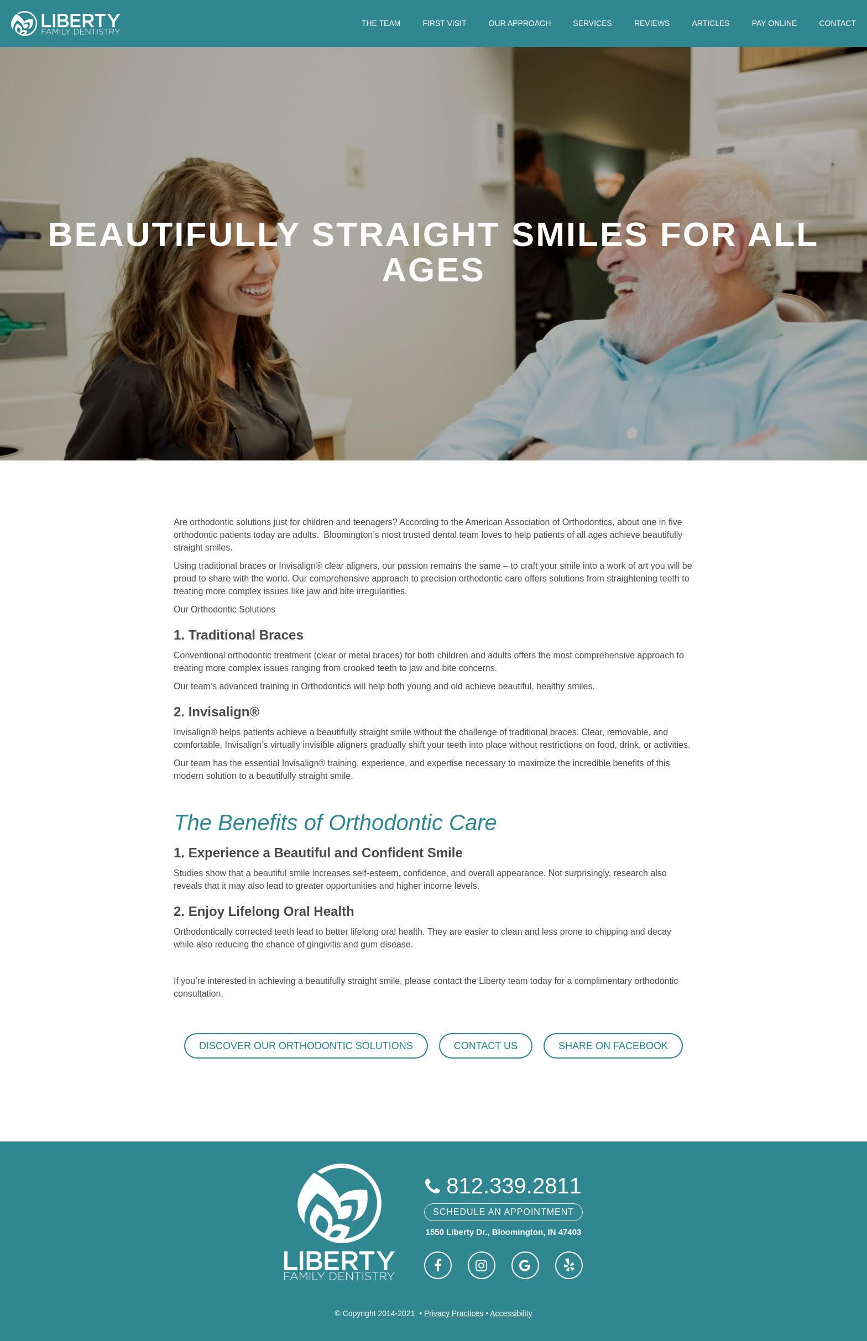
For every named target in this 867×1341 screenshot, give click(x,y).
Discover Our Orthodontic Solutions (306, 1045)
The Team (381, 23)
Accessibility (511, 1313)
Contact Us (486, 1045)
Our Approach (520, 23)
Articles (710, 23)
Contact (837, 23)
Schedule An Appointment (503, 1212)
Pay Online (774, 23)
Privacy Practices (453, 1313)
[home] (65, 23)
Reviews (652, 23)
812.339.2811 (503, 1186)
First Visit (444, 23)
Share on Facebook (613, 1045)
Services (592, 23)
